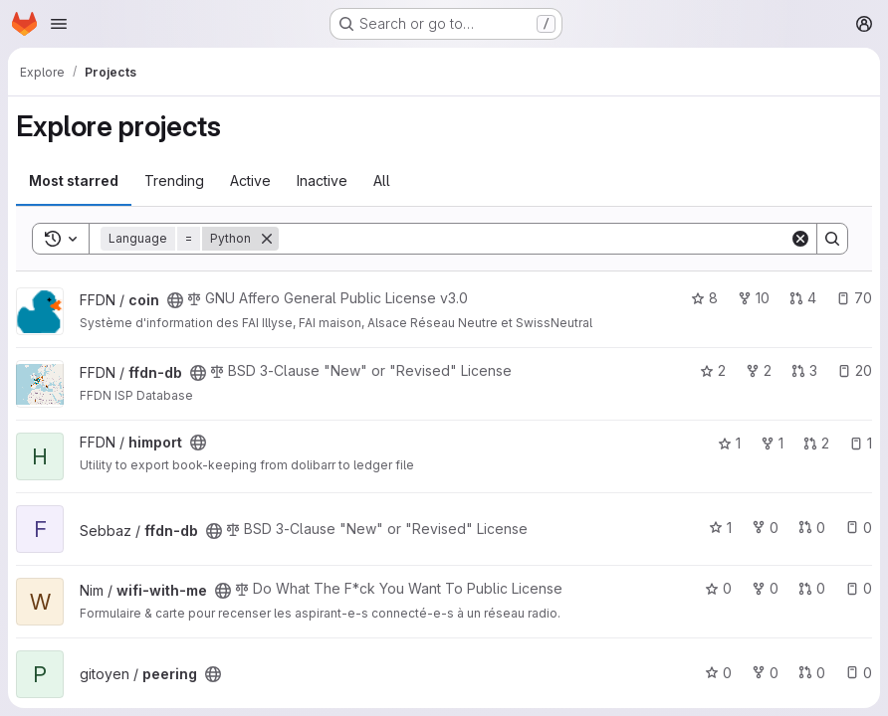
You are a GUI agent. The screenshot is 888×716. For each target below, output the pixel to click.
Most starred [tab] (73, 180)
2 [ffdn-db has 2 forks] (759, 370)
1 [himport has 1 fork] (772, 443)
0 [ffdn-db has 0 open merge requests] (811, 527)
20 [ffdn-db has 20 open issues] (854, 370)
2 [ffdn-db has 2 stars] (713, 370)
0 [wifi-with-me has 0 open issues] (858, 588)
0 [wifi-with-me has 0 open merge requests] (811, 588)
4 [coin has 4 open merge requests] (802, 297)
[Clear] (800, 239)
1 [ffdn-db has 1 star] (720, 527)
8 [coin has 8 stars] (704, 297)
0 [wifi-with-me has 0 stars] (718, 588)
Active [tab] (250, 180)
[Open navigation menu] (59, 24)
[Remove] (267, 239)
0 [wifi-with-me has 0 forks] (765, 588)
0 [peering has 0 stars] (718, 672)
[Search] (534, 239)
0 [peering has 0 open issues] (858, 672)
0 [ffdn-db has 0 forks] (765, 527)
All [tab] (381, 180)
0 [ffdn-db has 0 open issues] (858, 527)
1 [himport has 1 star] (729, 443)
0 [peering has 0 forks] (765, 672)
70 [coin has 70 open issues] (854, 297)
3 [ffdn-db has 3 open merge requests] (804, 370)
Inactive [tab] (322, 180)
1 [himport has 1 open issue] (860, 443)
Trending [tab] (174, 180)
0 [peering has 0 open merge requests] (811, 672)
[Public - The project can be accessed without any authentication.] (175, 300)
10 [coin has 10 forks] (754, 297)
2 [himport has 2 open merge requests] (816, 443)
